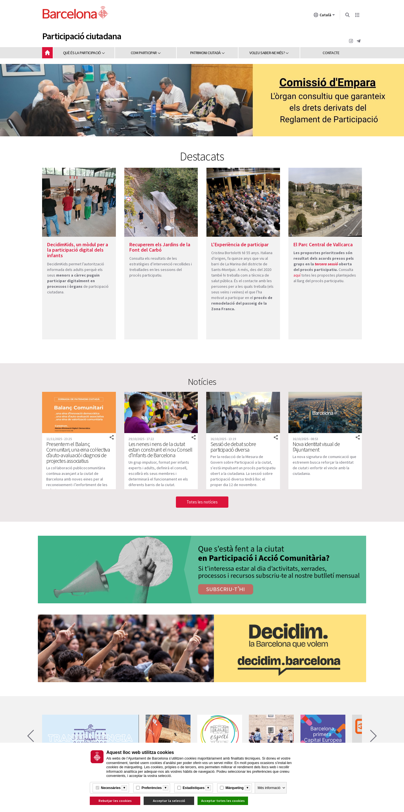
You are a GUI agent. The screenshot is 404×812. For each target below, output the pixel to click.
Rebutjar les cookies (115, 801)
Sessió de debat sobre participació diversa (233, 446)
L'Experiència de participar (239, 244)
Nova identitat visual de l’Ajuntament (316, 446)
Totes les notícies (202, 502)
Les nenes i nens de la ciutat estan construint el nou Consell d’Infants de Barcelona (160, 449)
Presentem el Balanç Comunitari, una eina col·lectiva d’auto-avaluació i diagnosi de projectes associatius (78, 452)
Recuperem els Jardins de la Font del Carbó (159, 247)
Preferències (151, 788)
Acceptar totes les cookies (223, 801)
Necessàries (111, 788)
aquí (296, 275)
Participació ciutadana (81, 36)
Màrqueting (235, 788)
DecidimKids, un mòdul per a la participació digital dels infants (77, 250)
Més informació (269, 788)
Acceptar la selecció (169, 801)
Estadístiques (194, 788)
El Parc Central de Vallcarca (323, 244)
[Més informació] (124, 787)
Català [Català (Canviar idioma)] (324, 16)
